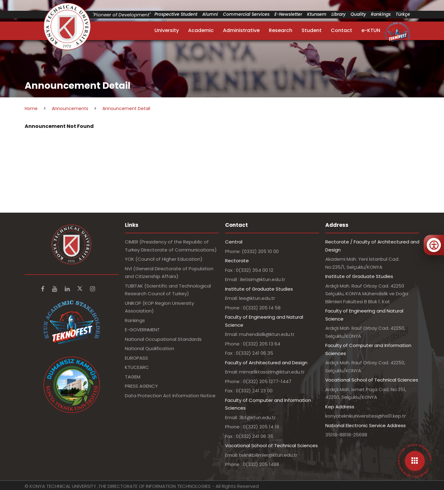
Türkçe (403, 14)
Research (280, 30)
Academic (201, 30)
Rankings (381, 14)
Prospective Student (175, 14)
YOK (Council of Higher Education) (164, 259)
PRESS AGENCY (141, 386)
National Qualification (149, 348)
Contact (341, 30)
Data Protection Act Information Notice (170, 395)
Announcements (70, 108)
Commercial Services (246, 14)
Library (338, 14)
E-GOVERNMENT (142, 329)
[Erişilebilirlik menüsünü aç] (434, 245)
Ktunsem (317, 14)
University (166, 30)
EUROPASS (136, 358)
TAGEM (132, 377)
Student (312, 30)
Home (31, 108)
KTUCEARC (137, 367)
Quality (358, 14)
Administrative (241, 30)
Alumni (210, 14)
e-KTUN (370, 30)
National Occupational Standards (163, 339)
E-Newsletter (288, 14)
